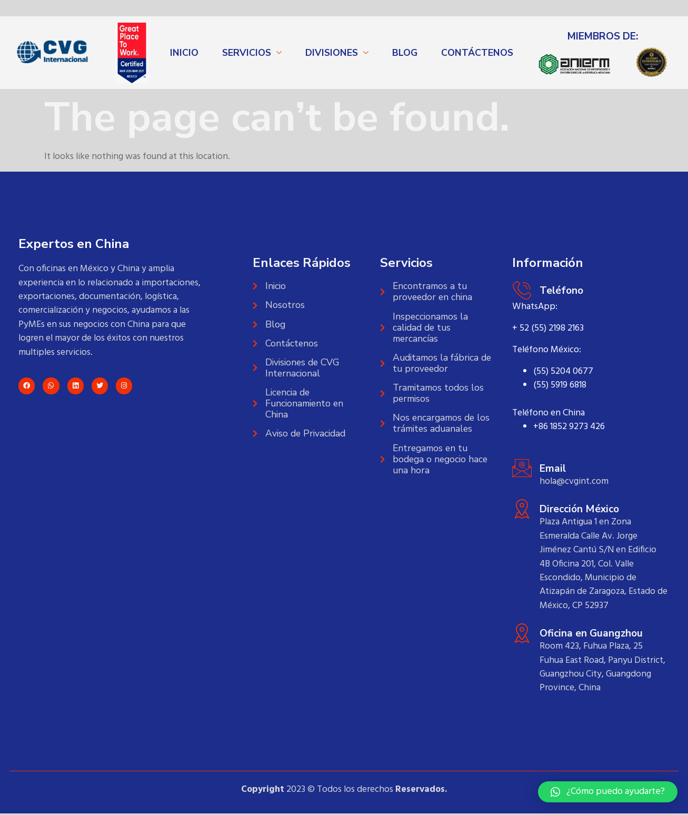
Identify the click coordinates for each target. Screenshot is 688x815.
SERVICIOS (246, 52)
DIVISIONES (331, 52)
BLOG (404, 52)
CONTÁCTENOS (477, 52)
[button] (607, 791)
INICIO (184, 52)
